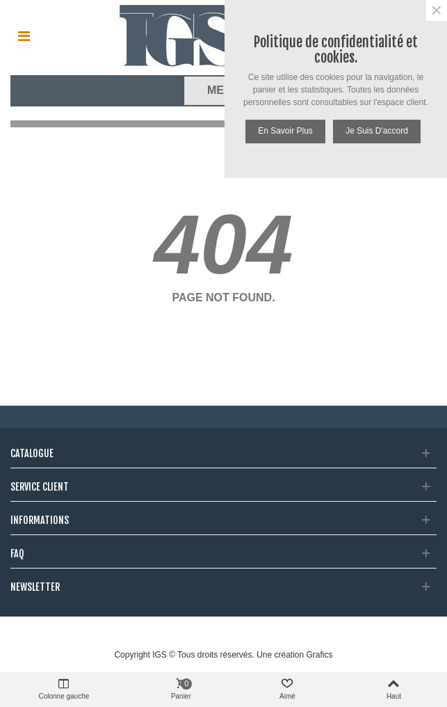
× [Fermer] (436, 10)
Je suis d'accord (377, 131)
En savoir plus (285, 131)
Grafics (320, 655)
